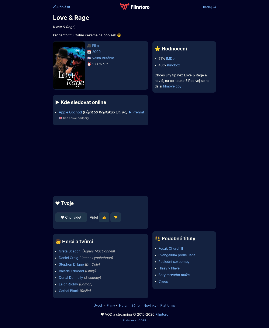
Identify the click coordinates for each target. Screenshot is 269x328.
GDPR (142, 320)
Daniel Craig (68, 258)
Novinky (150, 305)
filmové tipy (172, 86)
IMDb (170, 58)
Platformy (168, 305)
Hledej (208, 7)
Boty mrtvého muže (174, 275)
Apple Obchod (70, 112)
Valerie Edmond (71, 271)
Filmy (111, 305)
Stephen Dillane (71, 264)
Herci (123, 305)
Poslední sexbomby (174, 261)
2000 (96, 52)
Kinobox (173, 65)
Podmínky (129, 320)
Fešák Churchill (170, 248)
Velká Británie (103, 58)
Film (95, 45)
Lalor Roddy (68, 284)
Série (135, 305)
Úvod (98, 305)
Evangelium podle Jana (177, 255)
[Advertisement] (100, 160)
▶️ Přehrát (136, 112)
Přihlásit (61, 7)
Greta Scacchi (70, 251)
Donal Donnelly (71, 277)
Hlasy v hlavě (169, 268)
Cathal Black (69, 291)
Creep (163, 281)
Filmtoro (161, 314)
